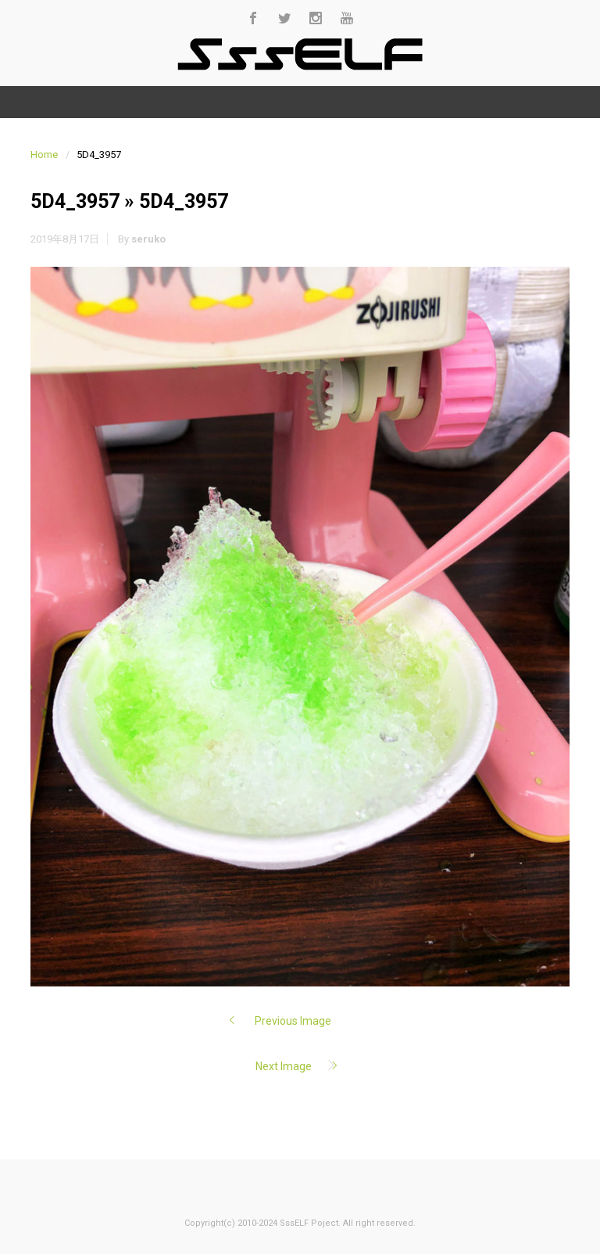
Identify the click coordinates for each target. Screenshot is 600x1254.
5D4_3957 (75, 201)
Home (44, 154)
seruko (148, 239)
